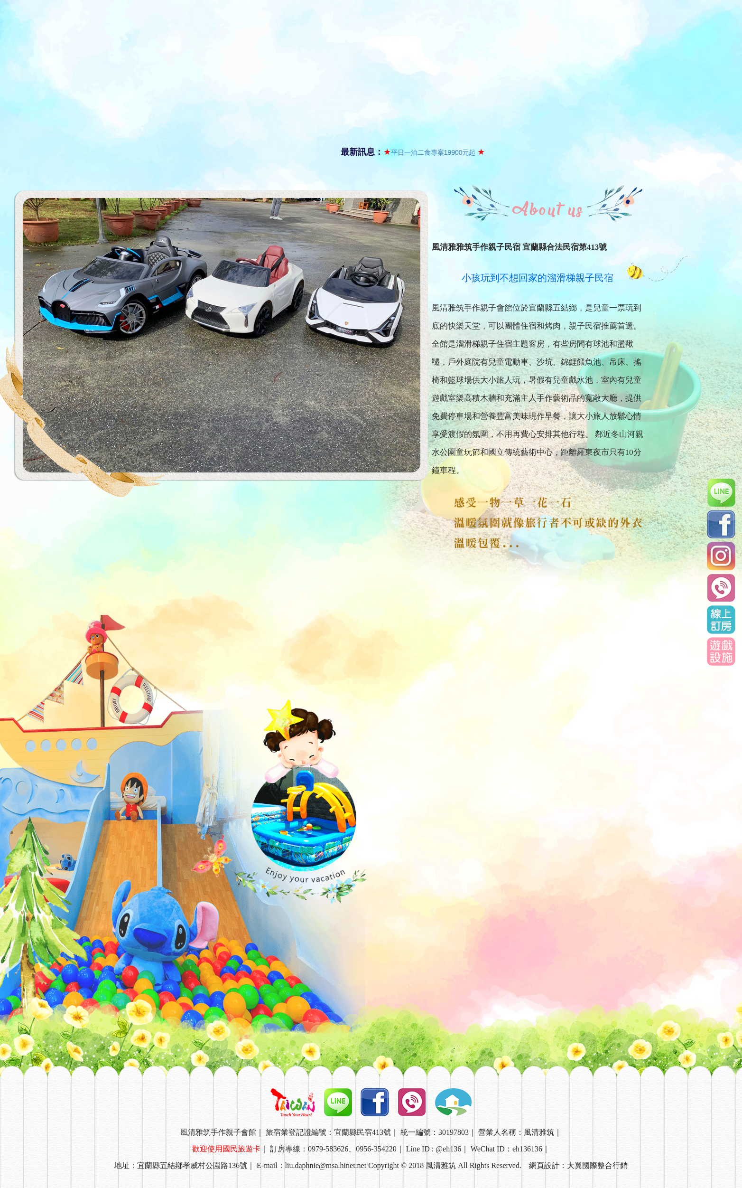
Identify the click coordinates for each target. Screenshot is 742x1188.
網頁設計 (544, 1165)
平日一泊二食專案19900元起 (429, 152)
